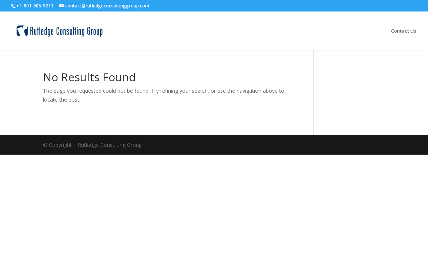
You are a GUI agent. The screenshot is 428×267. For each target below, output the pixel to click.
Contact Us (403, 31)
